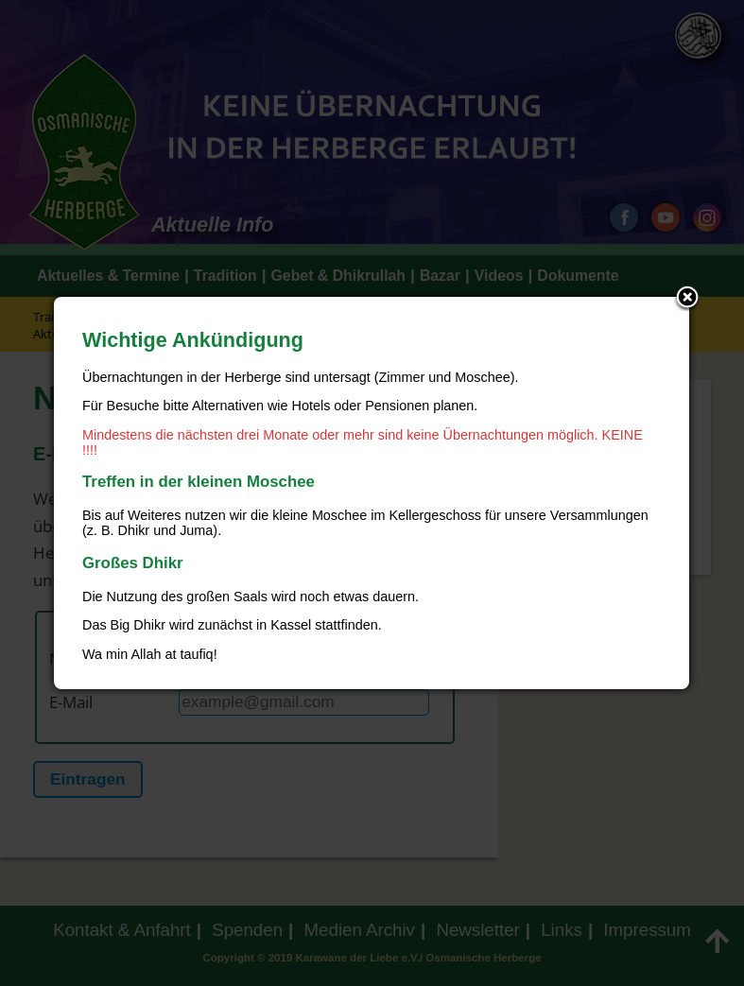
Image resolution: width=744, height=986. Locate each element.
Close (687, 299)
